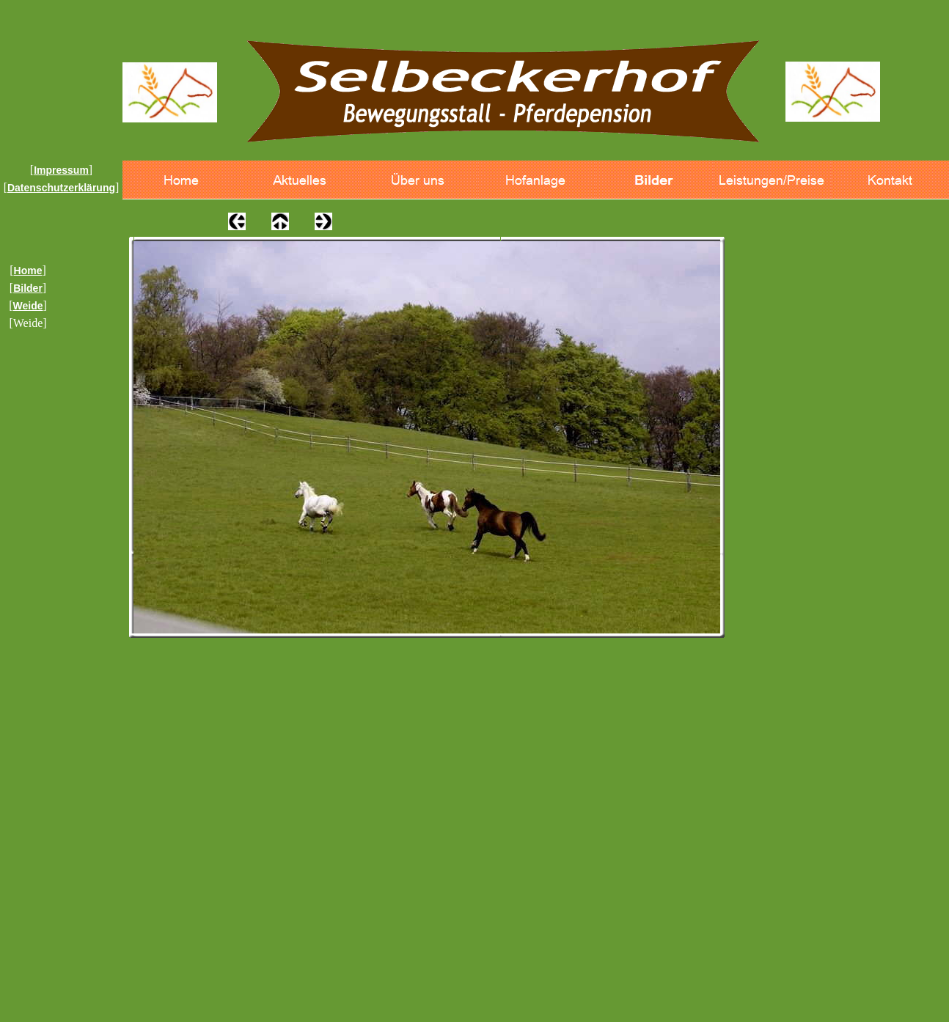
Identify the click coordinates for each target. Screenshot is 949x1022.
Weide (28, 306)
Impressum (61, 170)
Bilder (28, 288)
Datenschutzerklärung (61, 188)
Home (28, 270)
